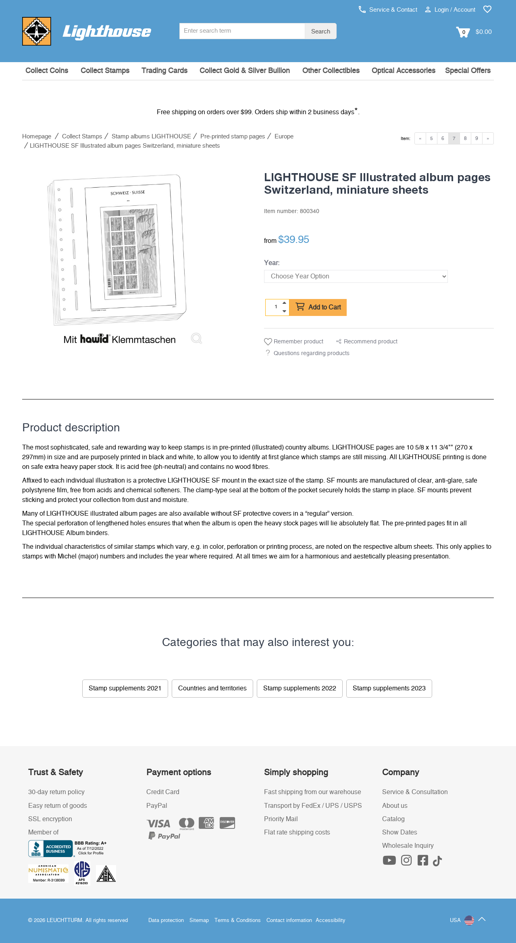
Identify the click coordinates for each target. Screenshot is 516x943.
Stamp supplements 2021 (125, 688)
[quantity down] (284, 311)
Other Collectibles (331, 71)
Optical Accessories (403, 71)
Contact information (289, 920)
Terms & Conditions (237, 920)
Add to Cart (318, 307)
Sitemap (199, 920)
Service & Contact (388, 10)
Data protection (166, 920)
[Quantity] (276, 307)
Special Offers (468, 71)
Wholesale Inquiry (408, 846)
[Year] (356, 276)
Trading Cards (164, 71)
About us (395, 806)
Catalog (393, 819)
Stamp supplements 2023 (389, 688)
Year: (271, 263)
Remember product (293, 341)
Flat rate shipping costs (297, 832)
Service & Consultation (415, 792)
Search (320, 32)
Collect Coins (46, 71)
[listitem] (117, 256)
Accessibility (330, 920)
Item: (405, 138)
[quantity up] (284, 303)
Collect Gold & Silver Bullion (245, 71)
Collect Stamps (105, 71)
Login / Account (450, 10)
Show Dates (399, 832)
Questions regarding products (312, 353)
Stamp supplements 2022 (299, 688)
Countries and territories (212, 688)
